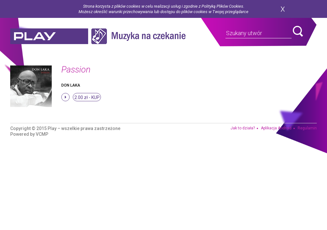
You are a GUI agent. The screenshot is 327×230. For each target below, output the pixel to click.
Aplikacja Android (276, 128)
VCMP (42, 134)
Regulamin (307, 128)
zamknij (282, 9)
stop (65, 97)
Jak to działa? (243, 128)
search (298, 31)
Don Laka (70, 85)
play (49, 36)
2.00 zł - (87, 97)
